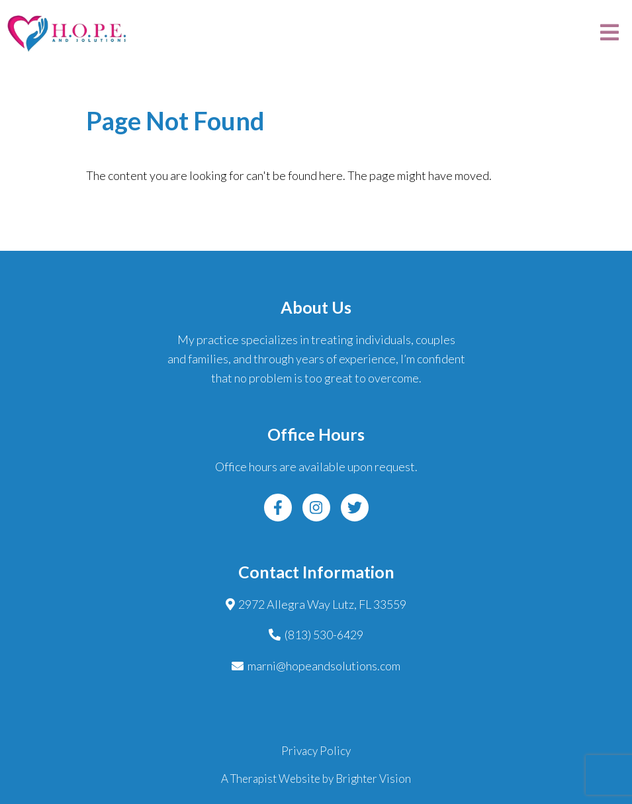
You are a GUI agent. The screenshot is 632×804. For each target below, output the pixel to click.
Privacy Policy (316, 751)
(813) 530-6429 (324, 634)
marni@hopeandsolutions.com (324, 665)
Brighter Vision (373, 778)
